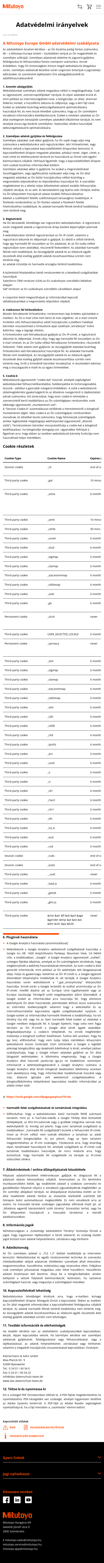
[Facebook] (6, 1502)
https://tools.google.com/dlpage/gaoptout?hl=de (38, 1097)
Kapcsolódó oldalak (15, 1421)
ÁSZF (9, 1427)
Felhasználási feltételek (43, 1427)
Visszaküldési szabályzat (23, 1436)
